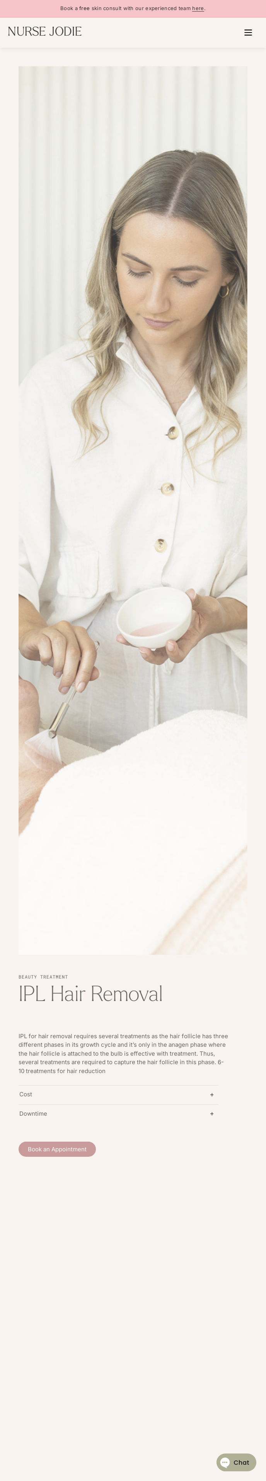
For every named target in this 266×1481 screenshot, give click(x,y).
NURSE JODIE (45, 32)
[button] (248, 33)
